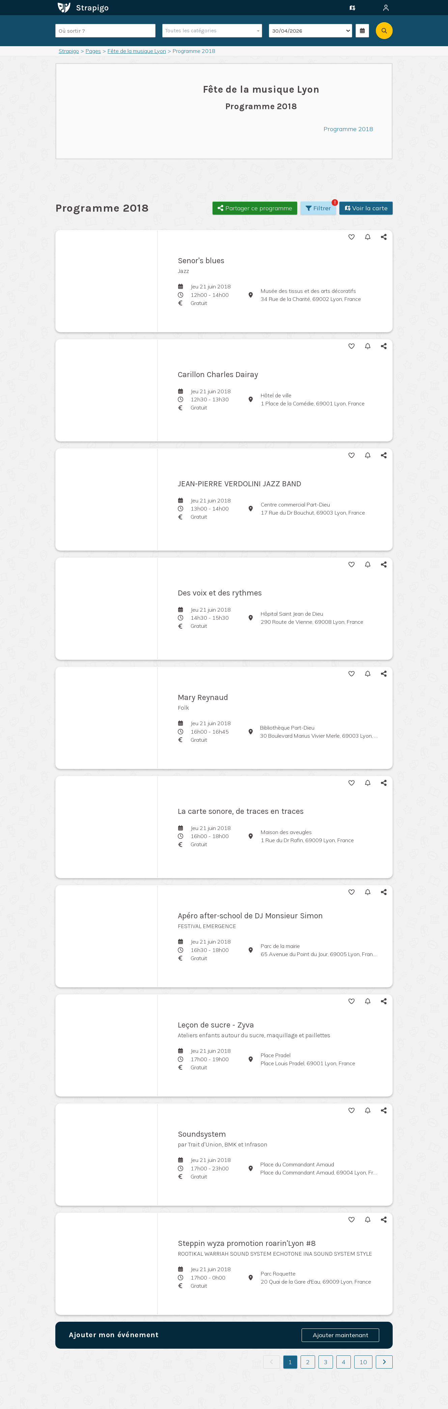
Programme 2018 (348, 129)
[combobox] (211, 31)
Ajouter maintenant (340, 1335)
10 (363, 1362)
